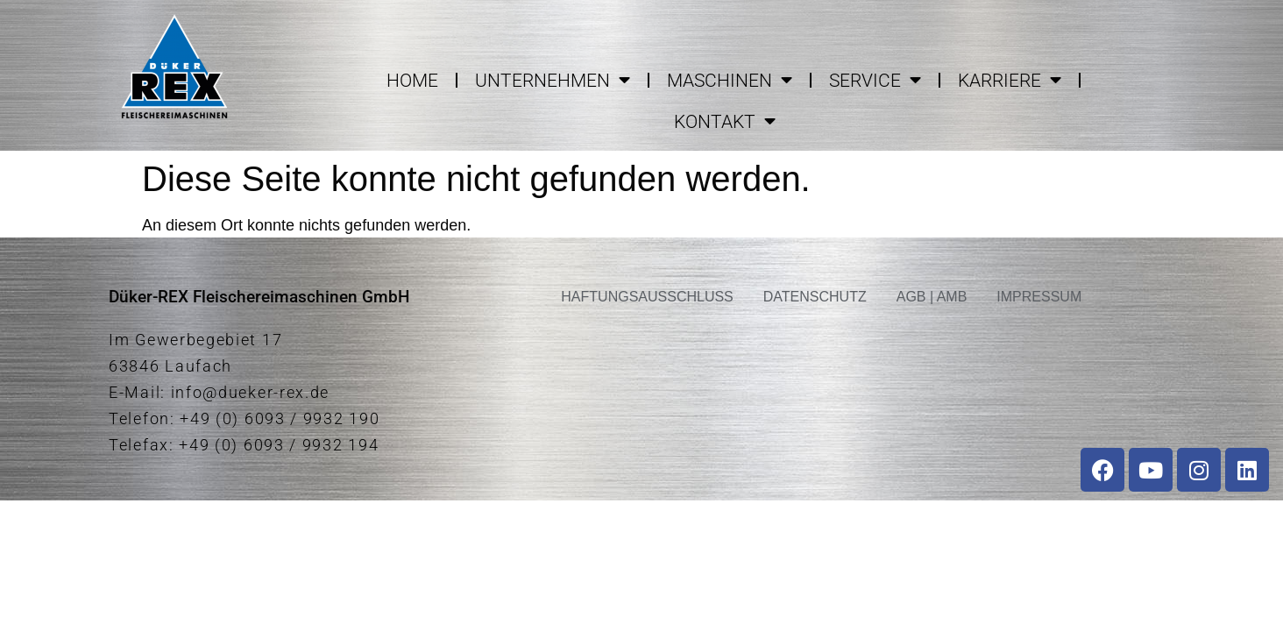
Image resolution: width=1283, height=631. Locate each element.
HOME (412, 80)
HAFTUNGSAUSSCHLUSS (647, 296)
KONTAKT (725, 121)
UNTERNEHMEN (552, 80)
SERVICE (875, 80)
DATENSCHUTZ (815, 296)
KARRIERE (1009, 80)
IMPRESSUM (1038, 296)
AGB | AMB (932, 296)
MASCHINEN (729, 80)
